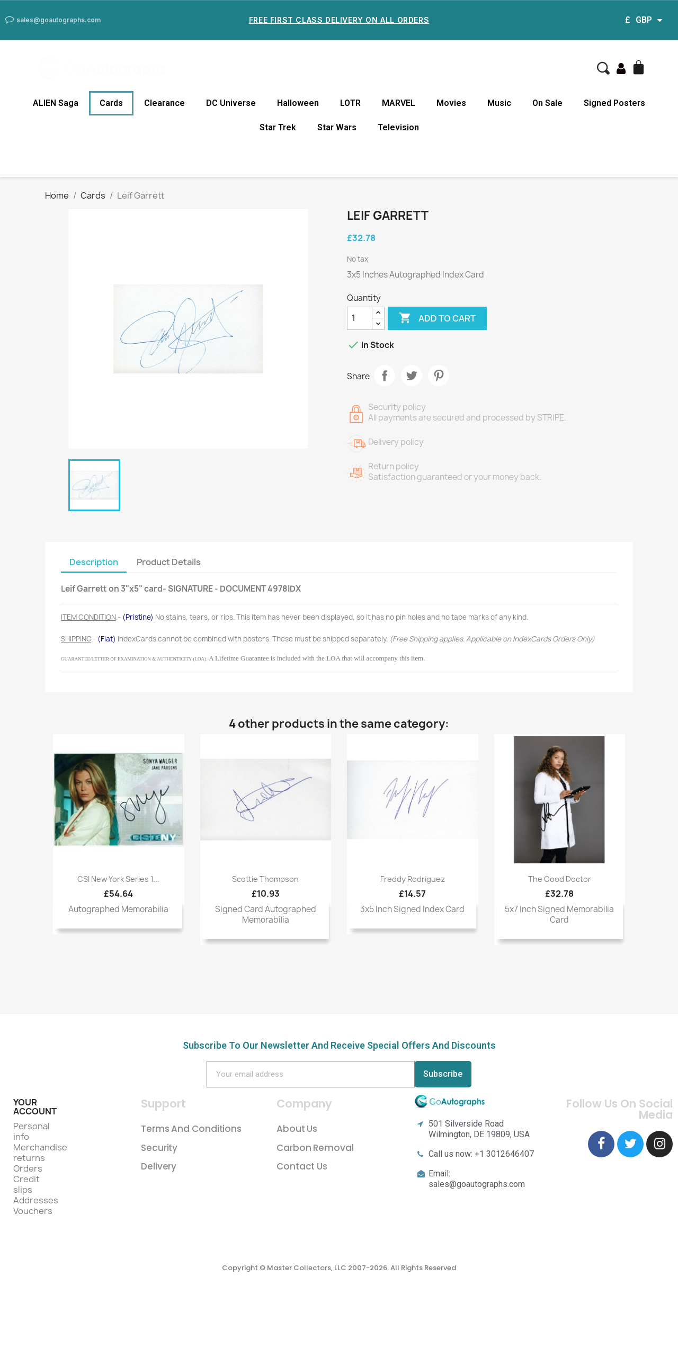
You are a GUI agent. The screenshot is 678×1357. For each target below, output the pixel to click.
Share (384, 375)
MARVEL (398, 103)
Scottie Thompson (265, 879)
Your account (35, 1107)
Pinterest (438, 375)
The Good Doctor (559, 879)
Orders (27, 1168)
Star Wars (336, 127)
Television (398, 127)
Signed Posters (614, 103)
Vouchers (32, 1211)
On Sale (547, 103)
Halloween (298, 103)
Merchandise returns (40, 1152)
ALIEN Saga (55, 103)
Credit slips (26, 1184)
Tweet (411, 375)
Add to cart (437, 318)
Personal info (31, 1131)
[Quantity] (359, 318)
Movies (451, 103)
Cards (111, 103)
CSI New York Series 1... (118, 879)
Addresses (35, 1200)
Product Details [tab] (169, 562)
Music (499, 103)
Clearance (164, 103)
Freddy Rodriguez (412, 879)
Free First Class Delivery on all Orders (339, 19)
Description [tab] (93, 562)
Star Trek (278, 127)
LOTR (350, 103)
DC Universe (231, 103)
